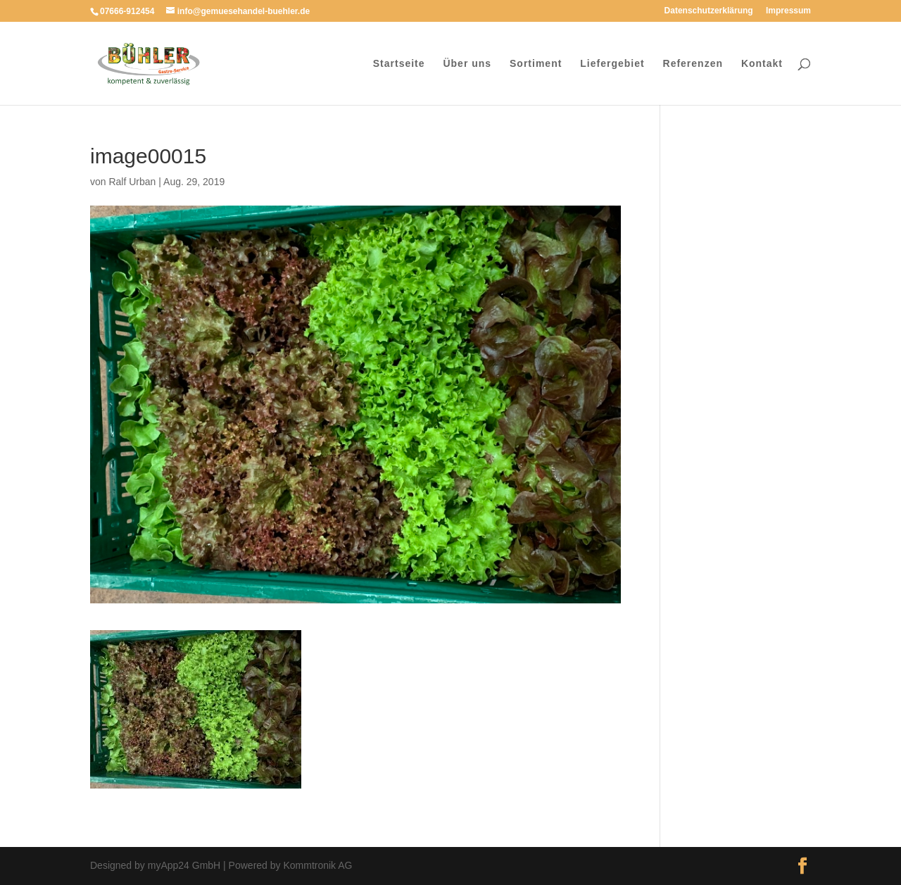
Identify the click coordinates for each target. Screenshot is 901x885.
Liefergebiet (612, 63)
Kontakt (762, 63)
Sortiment (536, 63)
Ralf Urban (132, 181)
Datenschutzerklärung (708, 10)
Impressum (788, 10)
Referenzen (693, 63)
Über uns (467, 63)
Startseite (399, 63)
